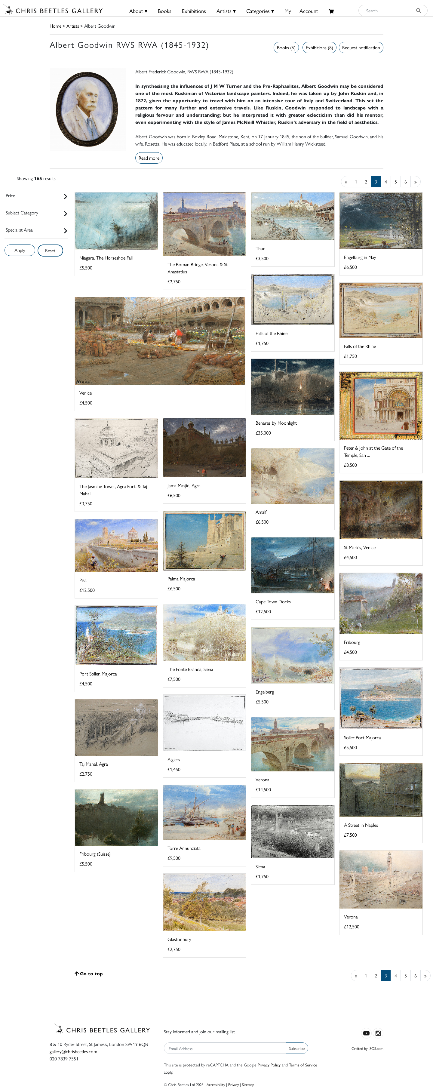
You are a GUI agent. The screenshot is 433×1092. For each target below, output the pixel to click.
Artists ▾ (226, 10)
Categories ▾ (260, 10)
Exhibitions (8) (319, 47)
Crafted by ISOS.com (367, 1048)
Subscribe (297, 1048)
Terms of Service (303, 1065)
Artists (72, 25)
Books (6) (286, 47)
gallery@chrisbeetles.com (73, 1051)
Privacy (233, 1084)
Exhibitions (194, 10)
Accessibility (216, 1084)
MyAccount (301, 10)
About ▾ (138, 10)
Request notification (361, 47)
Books (164, 10)
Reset (50, 250)
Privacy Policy (269, 1065)
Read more (149, 157)
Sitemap (248, 1084)
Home (55, 25)
